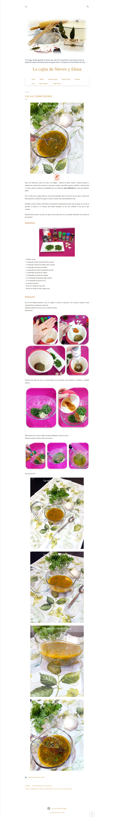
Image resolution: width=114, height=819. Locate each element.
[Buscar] (87, 6)
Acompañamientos (34, 789)
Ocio (33, 83)
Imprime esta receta (34, 777)
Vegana (70, 789)
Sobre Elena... (57, 83)
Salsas (65, 789)
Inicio (33, 79)
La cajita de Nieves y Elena (57, 69)
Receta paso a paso (58, 789)
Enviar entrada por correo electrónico (42, 785)
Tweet (43, 777)
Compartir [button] (27, 785)
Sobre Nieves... (44, 83)
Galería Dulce (66, 79)
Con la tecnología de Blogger (57, 808)
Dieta (41, 789)
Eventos (77, 79)
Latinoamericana (47, 789)
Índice (42, 79)
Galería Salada (52, 79)
